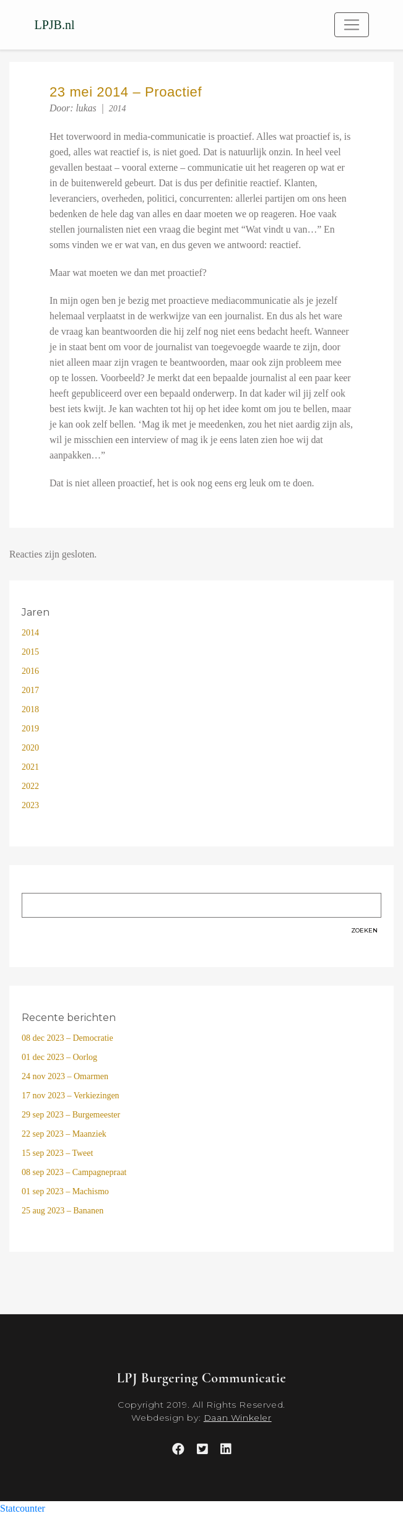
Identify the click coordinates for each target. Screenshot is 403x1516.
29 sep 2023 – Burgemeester (71, 1114)
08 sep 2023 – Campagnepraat (74, 1172)
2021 (30, 767)
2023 (30, 805)
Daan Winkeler (238, 1417)
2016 (30, 671)
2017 (30, 690)
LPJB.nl (55, 25)
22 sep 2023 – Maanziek (64, 1134)
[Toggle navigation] (351, 24)
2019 (30, 728)
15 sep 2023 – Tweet (57, 1153)
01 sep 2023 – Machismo (65, 1191)
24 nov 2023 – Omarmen (65, 1076)
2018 (30, 709)
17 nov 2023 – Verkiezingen (70, 1095)
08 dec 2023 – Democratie (67, 1038)
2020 (30, 747)
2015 (30, 652)
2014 (117, 108)
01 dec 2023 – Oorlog (59, 1057)
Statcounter (22, 1508)
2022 (30, 786)
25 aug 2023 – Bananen (62, 1210)
